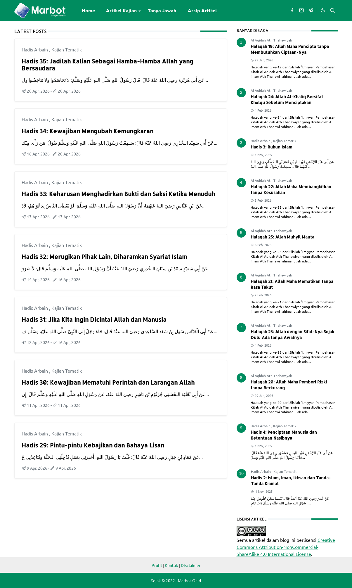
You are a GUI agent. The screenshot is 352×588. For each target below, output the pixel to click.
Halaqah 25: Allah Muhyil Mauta (282, 236)
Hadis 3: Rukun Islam (271, 146)
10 (241, 473)
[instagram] (301, 10)
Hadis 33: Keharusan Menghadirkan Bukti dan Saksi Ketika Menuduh (118, 194)
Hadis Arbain (35, 49)
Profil (157, 565)
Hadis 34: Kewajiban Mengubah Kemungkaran (87, 131)
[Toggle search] (332, 10)
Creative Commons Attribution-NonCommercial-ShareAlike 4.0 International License (286, 547)
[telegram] (310, 10)
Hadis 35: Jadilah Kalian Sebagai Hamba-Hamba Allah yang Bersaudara (107, 64)
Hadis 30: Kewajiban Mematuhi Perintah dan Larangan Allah (108, 382)
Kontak (171, 565)
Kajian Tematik (66, 49)
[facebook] (292, 10)
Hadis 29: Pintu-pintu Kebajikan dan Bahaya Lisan (93, 445)
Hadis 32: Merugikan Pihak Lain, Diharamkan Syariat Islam (104, 256)
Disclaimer (190, 565)
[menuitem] (88, 10)
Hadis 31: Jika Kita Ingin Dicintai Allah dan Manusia (94, 319)
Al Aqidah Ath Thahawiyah (271, 40)
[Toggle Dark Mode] (322, 10)
